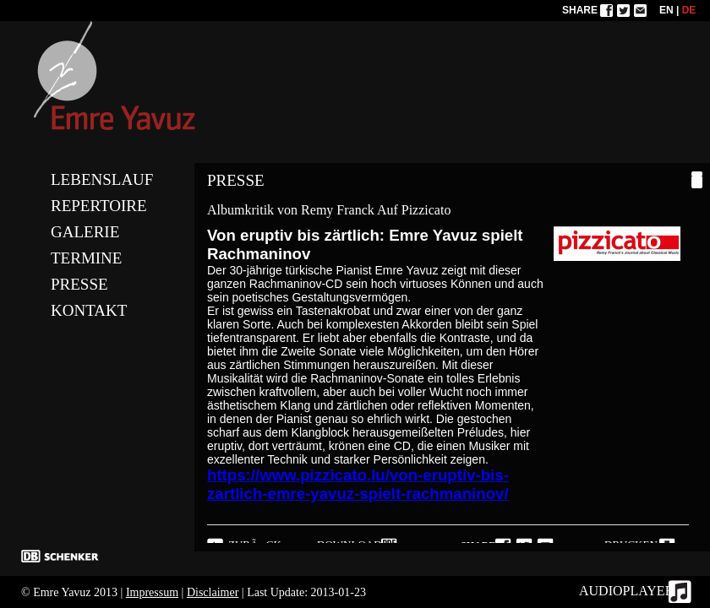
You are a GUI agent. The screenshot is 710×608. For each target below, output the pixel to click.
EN (666, 10)
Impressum (152, 592)
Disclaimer (212, 592)
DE (689, 10)
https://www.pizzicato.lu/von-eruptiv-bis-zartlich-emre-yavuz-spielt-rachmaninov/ (358, 484)
